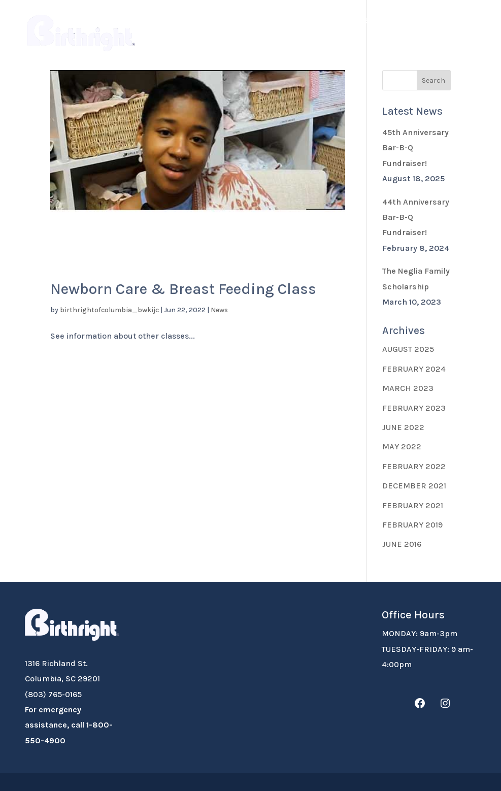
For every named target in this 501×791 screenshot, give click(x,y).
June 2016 (401, 544)
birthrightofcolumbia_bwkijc (109, 310)
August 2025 (408, 349)
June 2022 (403, 427)
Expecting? (227, 21)
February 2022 (414, 466)
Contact (157, 45)
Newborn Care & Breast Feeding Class (183, 289)
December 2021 (414, 485)
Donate (291, 21)
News (219, 310)
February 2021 (412, 505)
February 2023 (414, 408)
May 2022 (401, 446)
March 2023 (407, 388)
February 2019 (412, 525)
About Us (160, 21)
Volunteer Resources (363, 21)
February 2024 (414, 369)
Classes (445, 21)
